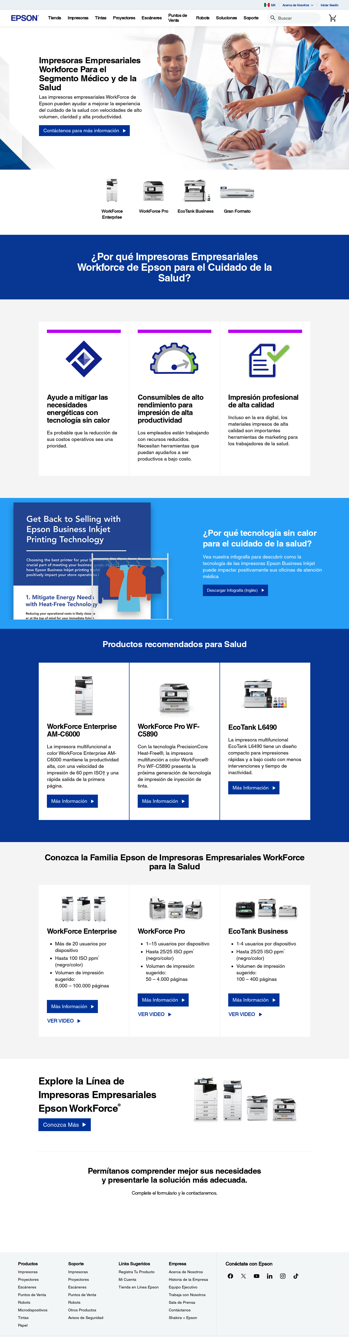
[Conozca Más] (64, 1124)
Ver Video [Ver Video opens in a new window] (60, 1021)
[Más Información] (72, 801)
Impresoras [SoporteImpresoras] (78, 1272)
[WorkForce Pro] (154, 196)
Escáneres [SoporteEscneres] (77, 1287)
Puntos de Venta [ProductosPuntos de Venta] (32, 1295)
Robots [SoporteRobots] (74, 1302)
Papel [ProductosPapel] (23, 1325)
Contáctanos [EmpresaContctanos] (180, 1310)
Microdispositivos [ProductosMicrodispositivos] (32, 1310)
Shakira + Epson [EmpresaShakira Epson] (183, 1317)
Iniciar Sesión (329, 5)
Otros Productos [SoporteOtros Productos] (82, 1310)
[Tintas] (101, 18)
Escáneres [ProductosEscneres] (27, 1287)
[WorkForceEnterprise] (112, 199)
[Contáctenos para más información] (84, 130)
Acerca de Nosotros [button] (298, 5)
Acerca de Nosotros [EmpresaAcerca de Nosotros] (186, 1272)
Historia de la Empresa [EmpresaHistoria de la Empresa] (188, 1279)
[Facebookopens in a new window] (230, 1276)
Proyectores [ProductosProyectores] (28, 1279)
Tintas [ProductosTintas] (23, 1317)
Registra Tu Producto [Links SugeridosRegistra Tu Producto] (137, 1272)
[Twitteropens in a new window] (243, 1276)
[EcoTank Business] (195, 196)
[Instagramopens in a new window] (283, 1276)
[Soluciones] (226, 18)
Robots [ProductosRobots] (24, 1302)
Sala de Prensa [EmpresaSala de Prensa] (182, 1302)
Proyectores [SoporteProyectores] (78, 1279)
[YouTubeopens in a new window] (256, 1276)
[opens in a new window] (296, 1276)
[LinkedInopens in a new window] (270, 1276)
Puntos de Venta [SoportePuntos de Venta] (82, 1295)
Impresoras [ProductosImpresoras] (28, 1272)
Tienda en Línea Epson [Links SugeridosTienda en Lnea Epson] (139, 1287)
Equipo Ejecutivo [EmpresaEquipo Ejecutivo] (183, 1287)
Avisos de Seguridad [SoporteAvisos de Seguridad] (85, 1317)
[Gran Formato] (237, 196)
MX (269, 5)
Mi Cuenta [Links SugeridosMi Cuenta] (127, 1279)
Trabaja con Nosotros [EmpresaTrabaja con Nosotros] (187, 1295)
